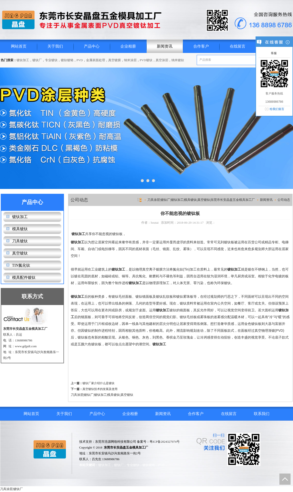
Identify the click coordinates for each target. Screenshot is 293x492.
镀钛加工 (23, 60)
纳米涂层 (130, 60)
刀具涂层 (77, 395)
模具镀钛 (20, 229)
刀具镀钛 (20, 241)
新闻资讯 (164, 46)
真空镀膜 (114, 60)
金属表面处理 (95, 60)
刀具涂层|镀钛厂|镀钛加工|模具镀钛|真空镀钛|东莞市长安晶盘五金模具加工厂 (201, 200)
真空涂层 (162, 60)
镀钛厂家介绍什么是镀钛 (98, 383)
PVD (80, 60)
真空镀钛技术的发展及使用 (99, 389)
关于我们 (55, 46)
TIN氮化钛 (21, 265)
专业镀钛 (51, 60)
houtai (155, 222)
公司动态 (283, 200)
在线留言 (237, 46)
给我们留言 (277, 109)
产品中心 (91, 46)
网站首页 (19, 46)
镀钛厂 (37, 60)
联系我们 (261, 414)
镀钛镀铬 (67, 60)
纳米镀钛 (177, 60)
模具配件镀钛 (24, 277)
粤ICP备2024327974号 (165, 441)
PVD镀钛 (146, 60)
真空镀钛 (20, 253)
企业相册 (128, 46)
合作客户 (201, 46)
